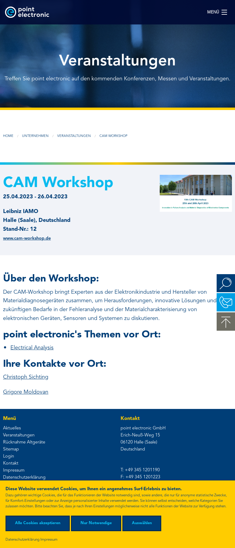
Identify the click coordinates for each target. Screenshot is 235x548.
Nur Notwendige (96, 523)
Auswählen (142, 523)
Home (8, 136)
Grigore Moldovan (25, 392)
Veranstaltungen (74, 136)
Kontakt (10, 463)
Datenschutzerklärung (24, 477)
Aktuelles (12, 428)
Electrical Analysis (32, 348)
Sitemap (11, 449)
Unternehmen (35, 136)
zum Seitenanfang (226, 321)
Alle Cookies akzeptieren (37, 523)
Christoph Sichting (25, 377)
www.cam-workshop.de (27, 238)
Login (8, 456)
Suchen (226, 283)
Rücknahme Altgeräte (24, 442)
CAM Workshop (113, 136)
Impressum (13, 470)
